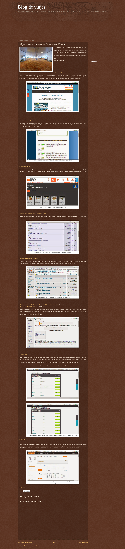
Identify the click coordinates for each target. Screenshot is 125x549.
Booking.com (22, 487)
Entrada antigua (83, 542)
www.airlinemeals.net (24, 166)
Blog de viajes (31, 7)
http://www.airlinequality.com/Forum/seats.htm (30, 120)
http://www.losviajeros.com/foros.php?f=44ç (29, 258)
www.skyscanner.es (24, 354)
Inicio (54, 542)
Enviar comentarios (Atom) (30, 545)
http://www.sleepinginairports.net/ (62, 72)
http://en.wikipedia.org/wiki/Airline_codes (29, 306)
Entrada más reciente (25, 542)
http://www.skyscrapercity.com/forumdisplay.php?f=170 (32, 213)
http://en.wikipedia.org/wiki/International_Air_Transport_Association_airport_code (38, 304)
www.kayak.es (22, 439)
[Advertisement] (62, 26)
